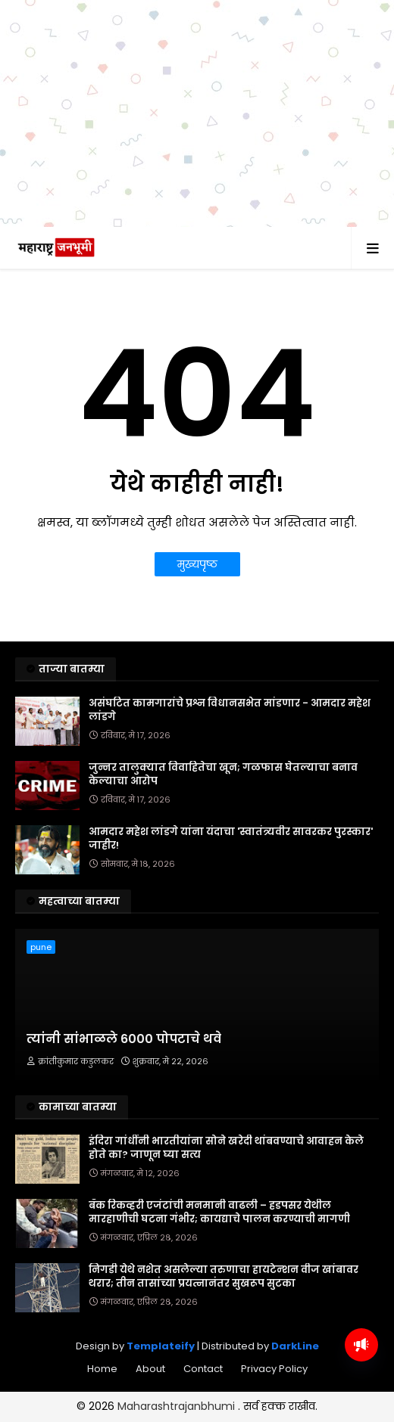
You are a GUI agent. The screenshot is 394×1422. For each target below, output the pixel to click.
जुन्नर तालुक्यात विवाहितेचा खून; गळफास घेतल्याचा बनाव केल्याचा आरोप (223, 794)
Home (102, 1388)
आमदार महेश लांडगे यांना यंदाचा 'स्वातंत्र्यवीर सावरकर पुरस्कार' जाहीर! (231, 858)
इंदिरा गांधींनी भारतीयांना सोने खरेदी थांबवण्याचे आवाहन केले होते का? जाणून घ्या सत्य (226, 1167)
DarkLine (295, 1365)
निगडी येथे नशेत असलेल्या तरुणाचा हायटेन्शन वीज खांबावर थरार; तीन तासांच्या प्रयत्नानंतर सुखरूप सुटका (223, 1296)
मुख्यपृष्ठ (197, 583)
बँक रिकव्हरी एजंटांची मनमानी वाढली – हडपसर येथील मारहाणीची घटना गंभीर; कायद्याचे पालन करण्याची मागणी (219, 1232)
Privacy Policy (274, 1388)
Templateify (161, 1365)
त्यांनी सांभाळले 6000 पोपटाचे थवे (124, 1059)
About (150, 1388)
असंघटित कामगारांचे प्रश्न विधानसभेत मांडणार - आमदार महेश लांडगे (230, 730)
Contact (203, 1388)
